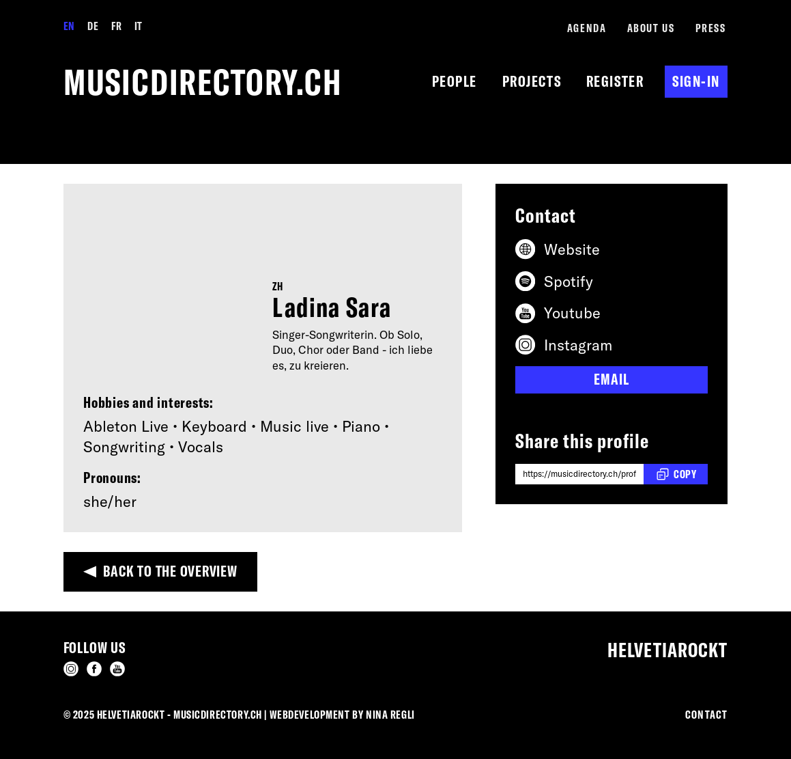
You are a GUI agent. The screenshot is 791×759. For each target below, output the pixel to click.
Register (615, 81)
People (454, 81)
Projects (531, 81)
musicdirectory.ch (203, 81)
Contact (706, 714)
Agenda (586, 27)
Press (710, 27)
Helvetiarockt (667, 650)
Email (611, 379)
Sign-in (696, 81)
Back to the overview (170, 571)
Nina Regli (390, 714)
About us (650, 27)
